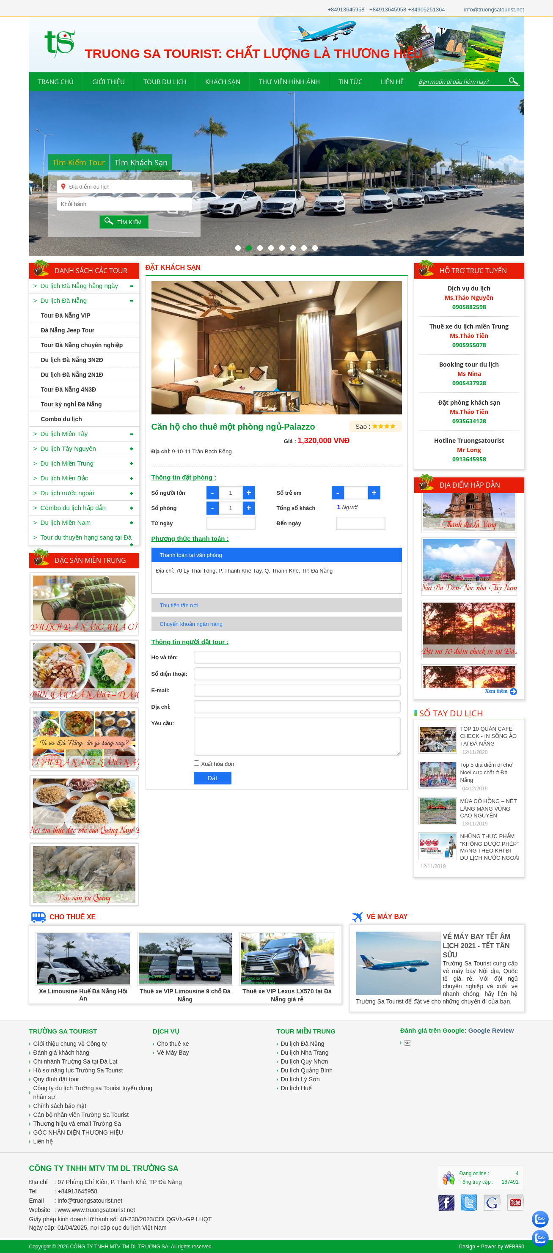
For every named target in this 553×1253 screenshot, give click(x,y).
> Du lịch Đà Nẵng (60, 300)
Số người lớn (168, 493)
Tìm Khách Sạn (141, 162)
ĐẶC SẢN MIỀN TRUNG (90, 560)
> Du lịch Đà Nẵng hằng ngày (75, 285)
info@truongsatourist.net (494, 9)
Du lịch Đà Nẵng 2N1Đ (72, 374)
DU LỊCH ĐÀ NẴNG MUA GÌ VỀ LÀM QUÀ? (111, 627)
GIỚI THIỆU (108, 81)
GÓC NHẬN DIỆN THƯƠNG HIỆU (78, 1132)
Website (39, 1209)
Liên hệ (43, 1141)
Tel (33, 1191)
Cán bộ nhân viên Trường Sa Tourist (81, 1114)
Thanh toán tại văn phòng (191, 555)
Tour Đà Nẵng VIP (66, 315)
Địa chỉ (38, 1182)
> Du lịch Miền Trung (63, 463)
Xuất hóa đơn (214, 764)
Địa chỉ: (161, 707)
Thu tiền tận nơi (179, 605)
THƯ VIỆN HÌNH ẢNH (289, 81)
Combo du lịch (61, 419)
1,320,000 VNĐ (323, 440)
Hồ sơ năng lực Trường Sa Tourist (78, 1070)
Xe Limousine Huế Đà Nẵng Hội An (83, 995)
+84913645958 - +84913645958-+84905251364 (386, 9)
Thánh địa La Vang (469, 548)
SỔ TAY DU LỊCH (448, 713)
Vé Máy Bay (173, 1052)
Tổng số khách (296, 508)
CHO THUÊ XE (62, 917)
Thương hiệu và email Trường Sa (77, 1123)
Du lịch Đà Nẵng (303, 1043)
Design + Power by (491, 1246)
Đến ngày (289, 523)
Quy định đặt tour (56, 1079)
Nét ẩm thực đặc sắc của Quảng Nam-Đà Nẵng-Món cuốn (110, 830)
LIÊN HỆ (392, 81)
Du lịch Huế (296, 1088)
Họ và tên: (164, 657)
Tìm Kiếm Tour (78, 162)
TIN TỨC (350, 81)
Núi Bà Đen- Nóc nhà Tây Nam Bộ (475, 611)
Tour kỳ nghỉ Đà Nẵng (71, 404)
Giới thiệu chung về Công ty (70, 1043)
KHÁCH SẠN (222, 81)
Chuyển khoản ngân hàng (191, 624)
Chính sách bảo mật (60, 1105)
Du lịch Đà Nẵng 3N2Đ (72, 359)
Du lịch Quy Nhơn (304, 1061)
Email (36, 1200)
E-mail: (160, 690)
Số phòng (164, 508)
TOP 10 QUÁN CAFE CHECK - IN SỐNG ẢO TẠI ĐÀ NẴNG (488, 736)
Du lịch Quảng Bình (307, 1070)
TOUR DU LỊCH (165, 81)
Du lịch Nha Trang (305, 1052)
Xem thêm (501, 691)
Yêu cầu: (162, 723)
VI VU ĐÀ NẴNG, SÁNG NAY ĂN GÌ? (100, 763)
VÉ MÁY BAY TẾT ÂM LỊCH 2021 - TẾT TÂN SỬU (477, 946)
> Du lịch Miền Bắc (60, 478)
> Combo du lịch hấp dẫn (69, 507)
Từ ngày (162, 523)
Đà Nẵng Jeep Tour (68, 330)
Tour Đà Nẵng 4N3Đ (68, 389)
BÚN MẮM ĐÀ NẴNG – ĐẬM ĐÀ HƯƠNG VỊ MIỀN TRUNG (138, 695)
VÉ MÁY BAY (379, 916)
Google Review (491, 1030)
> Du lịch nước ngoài (63, 492)
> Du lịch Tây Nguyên (64, 448)
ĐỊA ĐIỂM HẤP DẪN (470, 485)
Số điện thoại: (169, 674)
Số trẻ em (289, 493)
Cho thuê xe (173, 1043)
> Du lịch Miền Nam (62, 522)
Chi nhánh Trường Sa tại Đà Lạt (75, 1061)
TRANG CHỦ (56, 81)
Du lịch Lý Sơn (300, 1079)
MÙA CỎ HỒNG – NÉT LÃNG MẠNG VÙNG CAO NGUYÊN (488, 808)
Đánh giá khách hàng (61, 1052)
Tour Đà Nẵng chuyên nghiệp (82, 345)
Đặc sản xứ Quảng (84, 898)
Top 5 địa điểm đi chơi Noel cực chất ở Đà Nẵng (487, 772)
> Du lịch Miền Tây (60, 433)
